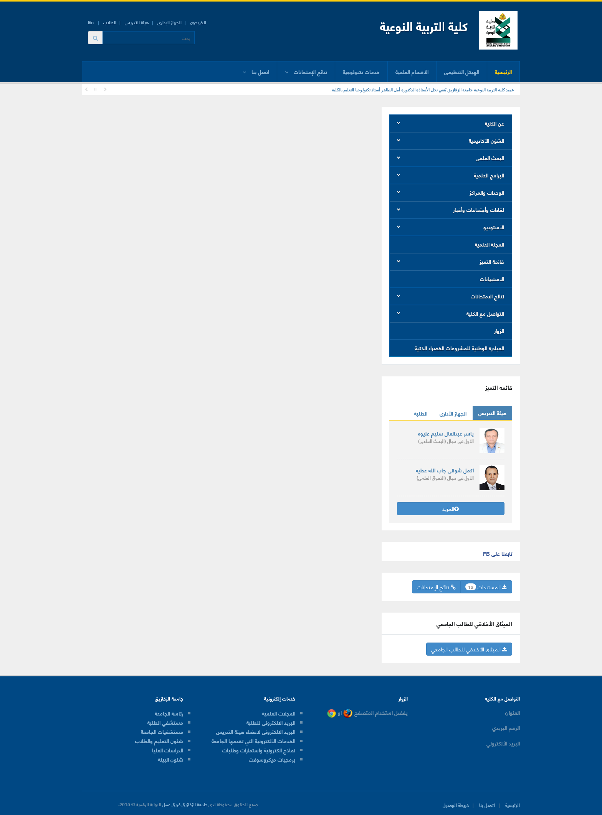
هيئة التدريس (137, 22)
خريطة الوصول (456, 804)
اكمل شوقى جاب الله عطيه (445, 470)
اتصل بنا (487, 804)
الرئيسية (503, 71)
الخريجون (198, 22)
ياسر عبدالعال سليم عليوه (446, 433)
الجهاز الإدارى (169, 22)
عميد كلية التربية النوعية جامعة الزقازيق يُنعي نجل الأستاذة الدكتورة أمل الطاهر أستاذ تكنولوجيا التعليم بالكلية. (422, 90)
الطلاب (109, 22)
